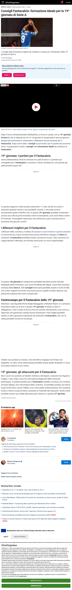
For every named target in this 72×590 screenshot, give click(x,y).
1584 (50, 550)
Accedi (68, 2)
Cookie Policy (22, 576)
